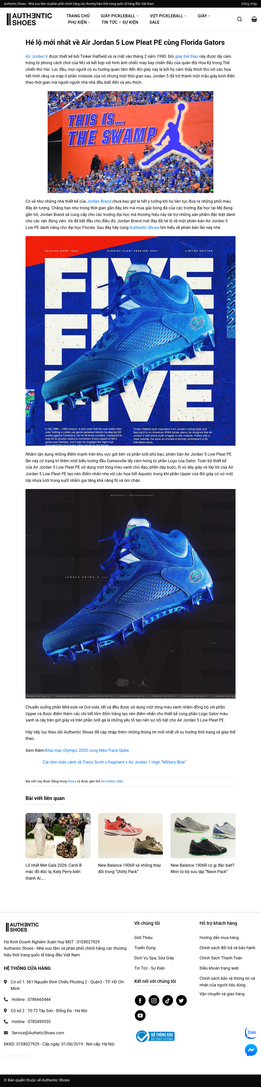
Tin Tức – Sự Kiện (119, 22)
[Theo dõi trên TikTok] (167, 1000)
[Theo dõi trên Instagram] (154, 1000)
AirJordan (108, 781)
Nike (119, 781)
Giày (204, 15)
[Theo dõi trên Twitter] (181, 1000)
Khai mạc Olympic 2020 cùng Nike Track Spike (87, 750)
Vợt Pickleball (168, 15)
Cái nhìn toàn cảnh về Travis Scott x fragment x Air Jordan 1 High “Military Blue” (114, 762)
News (72, 781)
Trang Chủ (78, 15)
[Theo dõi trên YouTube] (140, 1015)
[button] (249, 4)
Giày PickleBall (120, 15)
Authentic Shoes (144, 227)
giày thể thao (186, 56)
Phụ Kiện (79, 22)
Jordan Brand (99, 201)
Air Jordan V (36, 56)
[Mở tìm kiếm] (239, 19)
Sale (154, 22)
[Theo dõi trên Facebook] (140, 1000)
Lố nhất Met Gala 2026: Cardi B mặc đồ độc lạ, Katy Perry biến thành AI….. (53, 872)
